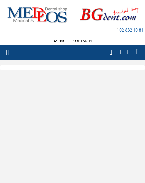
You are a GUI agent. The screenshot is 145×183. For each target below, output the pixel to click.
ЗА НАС (59, 40)
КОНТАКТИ (82, 40)
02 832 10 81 (131, 30)
